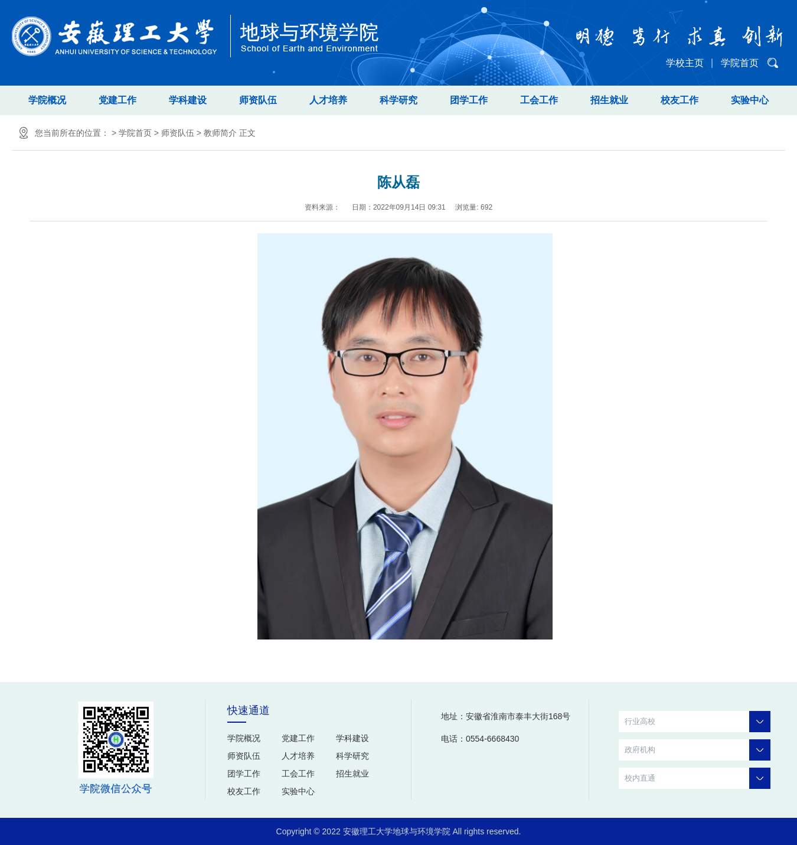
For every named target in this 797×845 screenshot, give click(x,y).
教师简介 (220, 133)
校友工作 (679, 100)
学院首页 (740, 63)
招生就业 (609, 100)
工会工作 (539, 100)
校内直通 (697, 778)
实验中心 (750, 100)
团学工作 (469, 100)
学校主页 (685, 63)
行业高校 (697, 721)
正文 (247, 133)
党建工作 (117, 100)
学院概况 (47, 100)
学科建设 (188, 100)
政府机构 (697, 750)
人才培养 (328, 100)
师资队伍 (258, 100)
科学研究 (398, 100)
